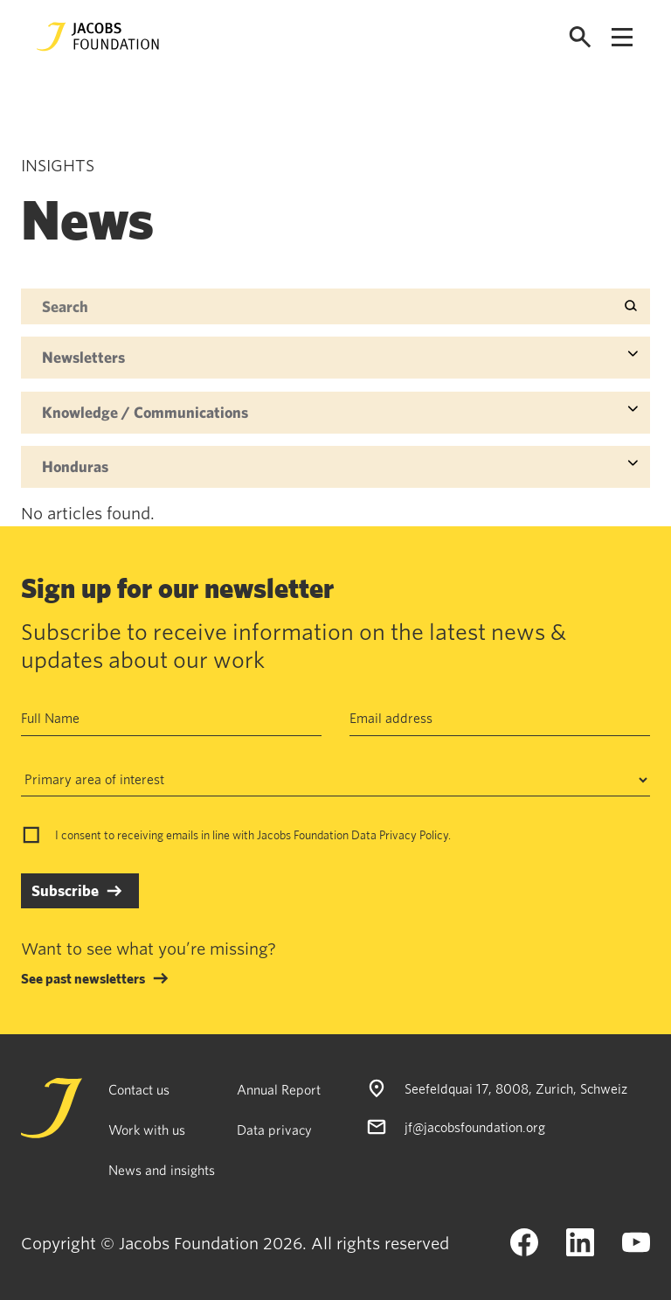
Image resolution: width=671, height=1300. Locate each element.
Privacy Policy (413, 835)
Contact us (138, 1089)
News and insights (161, 1170)
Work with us (146, 1129)
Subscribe (65, 890)
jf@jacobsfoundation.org (475, 1127)
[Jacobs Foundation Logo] (98, 36)
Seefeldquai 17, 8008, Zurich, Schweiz (516, 1088)
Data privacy (274, 1129)
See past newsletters (83, 978)
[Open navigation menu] (622, 37)
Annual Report (279, 1089)
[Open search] (580, 37)
